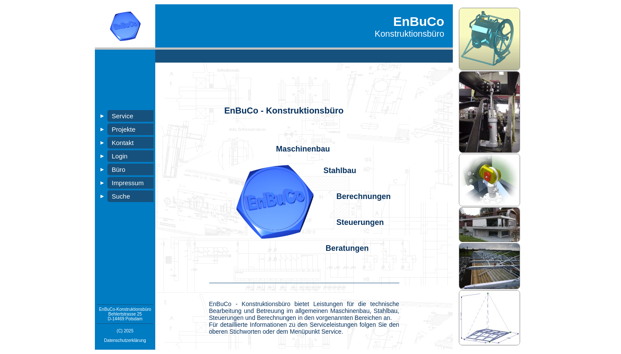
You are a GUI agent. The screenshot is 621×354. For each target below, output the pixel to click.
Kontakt (123, 142)
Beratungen (347, 248)
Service (122, 116)
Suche (121, 196)
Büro (118, 169)
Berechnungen (363, 196)
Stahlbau (339, 170)
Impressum (128, 182)
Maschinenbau (303, 149)
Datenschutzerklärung (125, 340)
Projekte (123, 129)
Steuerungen (360, 222)
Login (120, 156)
